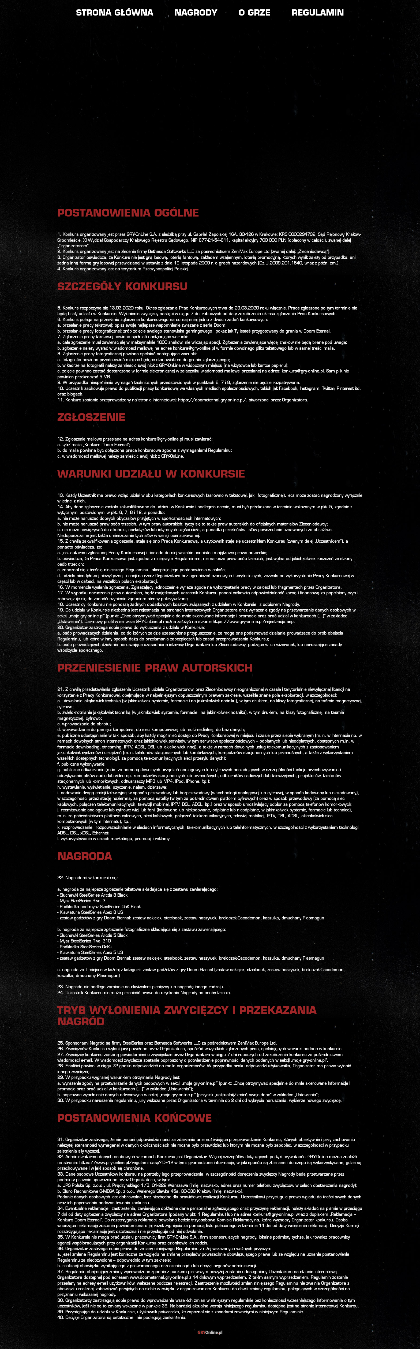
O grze (255, 13)
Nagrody (195, 13)
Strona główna (114, 13)
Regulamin (318, 13)
